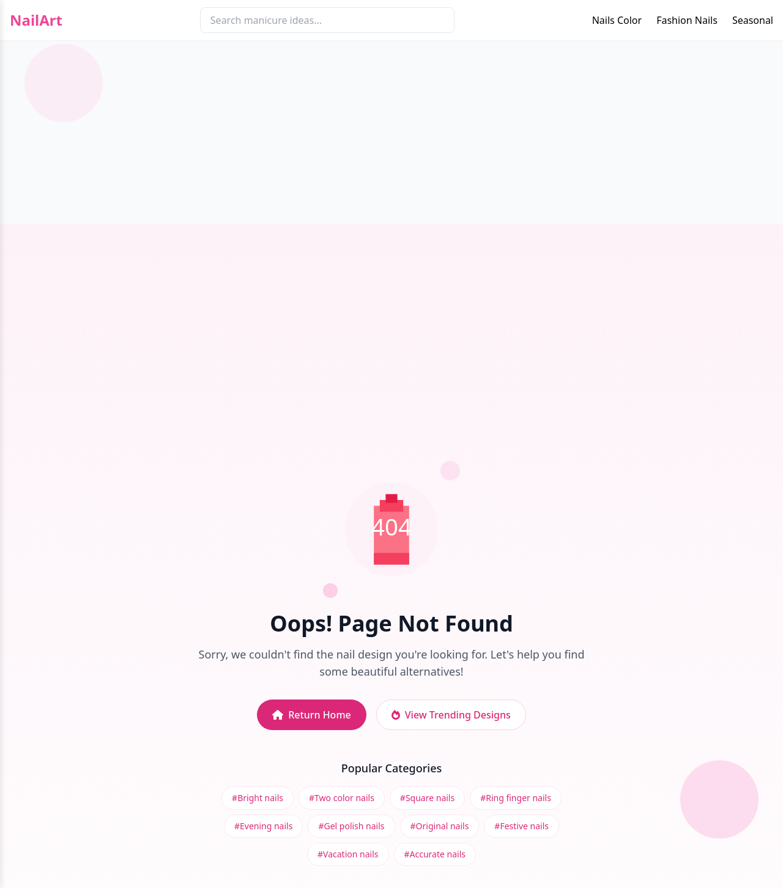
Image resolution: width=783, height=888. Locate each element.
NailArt (36, 20)
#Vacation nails (347, 854)
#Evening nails (263, 826)
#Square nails (427, 798)
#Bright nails (257, 798)
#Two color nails (341, 798)
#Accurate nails (435, 854)
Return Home (311, 715)
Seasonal (752, 20)
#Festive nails (521, 826)
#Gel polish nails (351, 826)
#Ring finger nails (515, 798)
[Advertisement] (391, 132)
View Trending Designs (451, 715)
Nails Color (617, 20)
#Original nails (439, 826)
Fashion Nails (687, 20)
